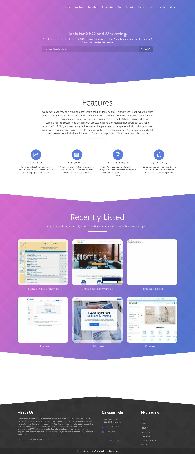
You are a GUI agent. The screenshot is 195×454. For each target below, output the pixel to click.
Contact (129, 7)
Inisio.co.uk (97, 346)
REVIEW (145, 49)
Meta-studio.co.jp (152, 288)
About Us (144, 428)
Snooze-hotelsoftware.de (97, 288)
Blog (119, 7)
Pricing (141, 7)
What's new (146, 432)
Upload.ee (42, 346)
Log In (151, 7)
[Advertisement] (97, 378)
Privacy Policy (147, 436)
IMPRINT (144, 445)
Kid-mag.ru (152, 346)
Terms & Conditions (149, 440)
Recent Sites (107, 7)
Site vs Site (92, 7)
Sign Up (162, 7)
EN (173, 7)
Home (67, 7)
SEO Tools (79, 7)
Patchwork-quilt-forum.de (42, 288)
